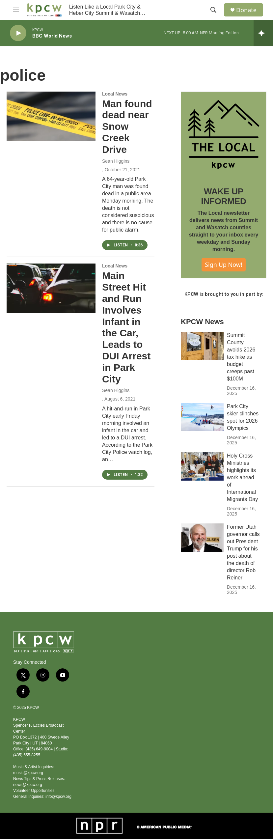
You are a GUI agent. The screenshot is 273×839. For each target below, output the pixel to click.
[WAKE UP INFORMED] (223, 134)
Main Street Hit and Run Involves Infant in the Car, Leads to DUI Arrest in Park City (126, 327)
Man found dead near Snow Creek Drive (127, 126)
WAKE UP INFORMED (223, 196)
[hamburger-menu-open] (16, 9)
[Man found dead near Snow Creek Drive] (51, 116)
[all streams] (263, 33)
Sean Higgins (115, 161)
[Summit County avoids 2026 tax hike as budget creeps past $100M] (202, 346)
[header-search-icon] (213, 10)
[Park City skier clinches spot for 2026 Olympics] (202, 417)
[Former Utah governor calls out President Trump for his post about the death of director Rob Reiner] (202, 537)
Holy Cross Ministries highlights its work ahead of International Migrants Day (242, 477)
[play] (18, 33)
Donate (246, 10)
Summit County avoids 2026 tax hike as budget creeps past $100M (241, 356)
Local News (114, 94)
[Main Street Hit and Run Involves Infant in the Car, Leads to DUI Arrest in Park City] (51, 288)
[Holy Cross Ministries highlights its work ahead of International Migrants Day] (202, 466)
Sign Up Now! (223, 264)
